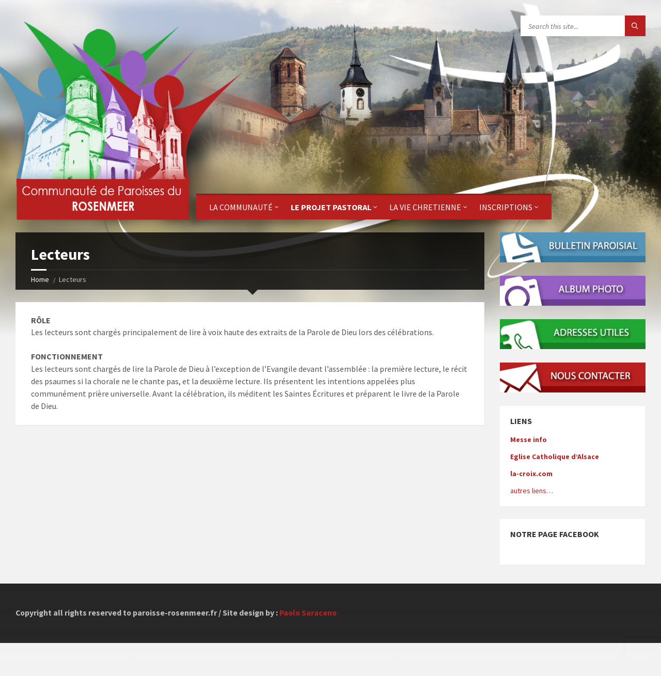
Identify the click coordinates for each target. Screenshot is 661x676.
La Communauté (241, 207)
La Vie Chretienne (425, 207)
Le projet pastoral (331, 207)
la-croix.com (531, 473)
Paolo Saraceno (308, 613)
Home (40, 279)
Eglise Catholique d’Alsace (554, 456)
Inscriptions (505, 207)
